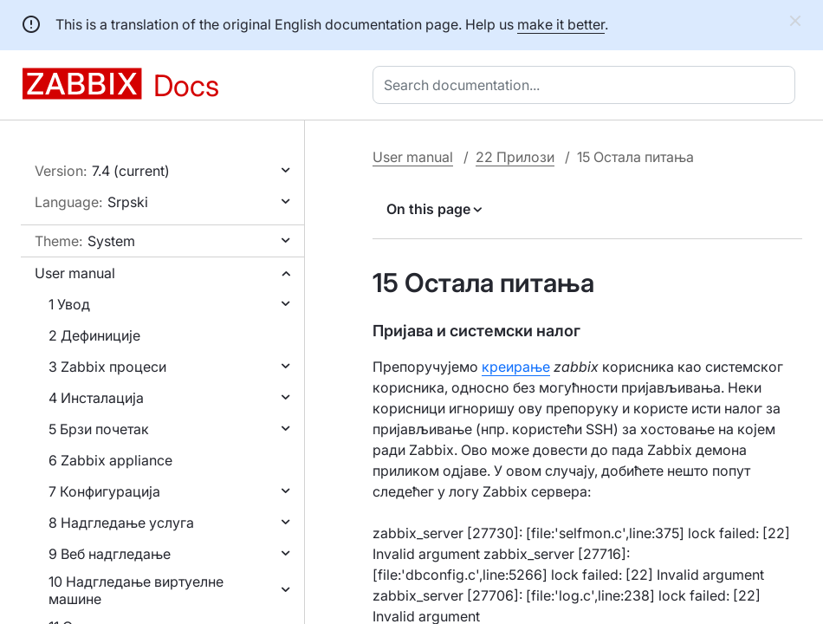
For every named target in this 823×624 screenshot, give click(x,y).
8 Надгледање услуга (121, 522)
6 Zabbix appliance (110, 460)
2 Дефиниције (94, 335)
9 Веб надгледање (110, 553)
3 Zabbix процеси (107, 366)
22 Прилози (515, 157)
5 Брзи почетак (99, 429)
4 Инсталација (96, 397)
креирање (516, 366)
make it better (561, 24)
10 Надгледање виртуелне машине (136, 590)
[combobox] (587, 84)
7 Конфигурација (104, 491)
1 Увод (69, 304)
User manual (75, 273)
